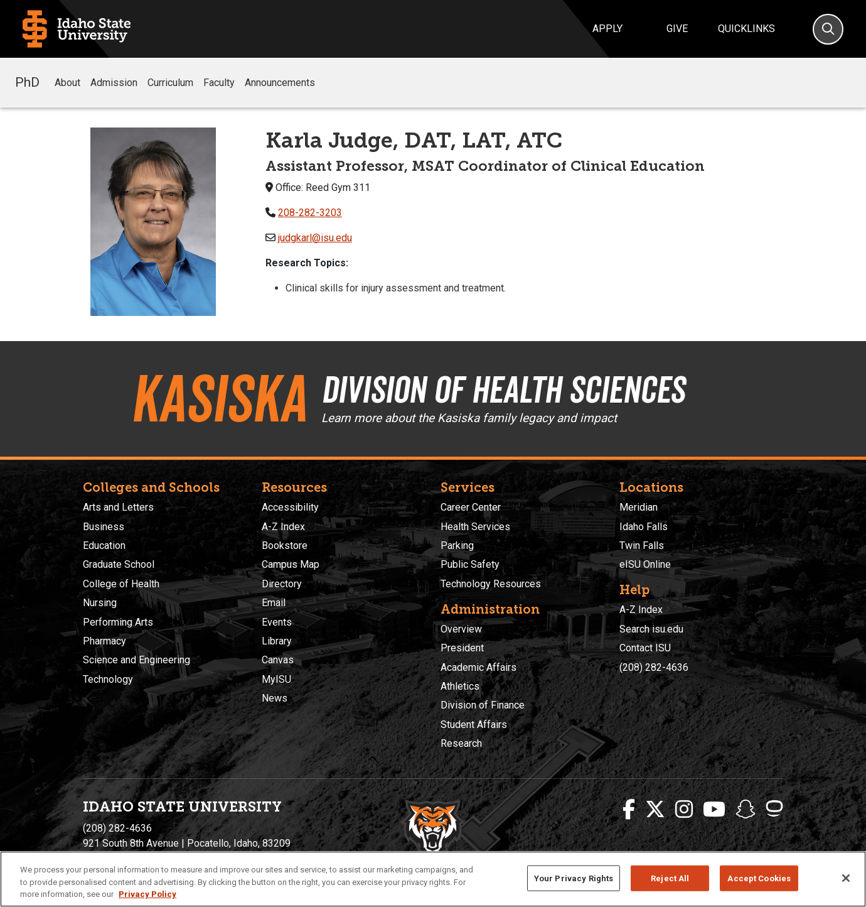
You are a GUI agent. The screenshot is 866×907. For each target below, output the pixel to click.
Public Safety (470, 564)
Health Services (475, 527)
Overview (461, 629)
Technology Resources (491, 584)
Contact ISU (645, 648)
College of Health (121, 584)
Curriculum (170, 83)
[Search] (828, 29)
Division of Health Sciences (503, 389)
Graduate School (118, 564)
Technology (108, 679)
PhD (27, 82)
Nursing (100, 603)
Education (104, 545)
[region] (433, 879)
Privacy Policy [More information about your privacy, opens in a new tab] (147, 894)
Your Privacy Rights (573, 878)
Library (277, 641)
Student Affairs (474, 724)
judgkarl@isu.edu (315, 238)
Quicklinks (746, 29)
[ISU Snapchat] (745, 810)
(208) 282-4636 (653, 667)
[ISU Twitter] (655, 810)
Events (277, 622)
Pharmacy (104, 641)
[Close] (846, 878)
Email (274, 603)
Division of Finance (483, 705)
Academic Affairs (478, 667)
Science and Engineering (136, 660)
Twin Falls (641, 545)
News (274, 698)
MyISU (276, 679)
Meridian (638, 507)
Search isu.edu (651, 629)
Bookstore (284, 545)
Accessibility (290, 507)
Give (677, 29)
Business (103, 527)
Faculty (219, 83)
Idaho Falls (643, 527)
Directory (282, 584)
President (462, 648)
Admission (113, 83)
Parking (457, 545)
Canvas (278, 660)
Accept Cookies (759, 878)
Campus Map (290, 564)
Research (461, 743)
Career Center (471, 507)
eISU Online (645, 564)
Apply (607, 29)
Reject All (670, 878)
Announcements (280, 83)
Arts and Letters (118, 507)
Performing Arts (118, 622)
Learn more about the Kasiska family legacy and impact (469, 418)
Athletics (460, 686)
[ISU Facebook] (629, 810)
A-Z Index (283, 527)
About (67, 83)
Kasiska (218, 398)
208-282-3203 (310, 213)
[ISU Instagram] (684, 810)
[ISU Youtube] (714, 810)
